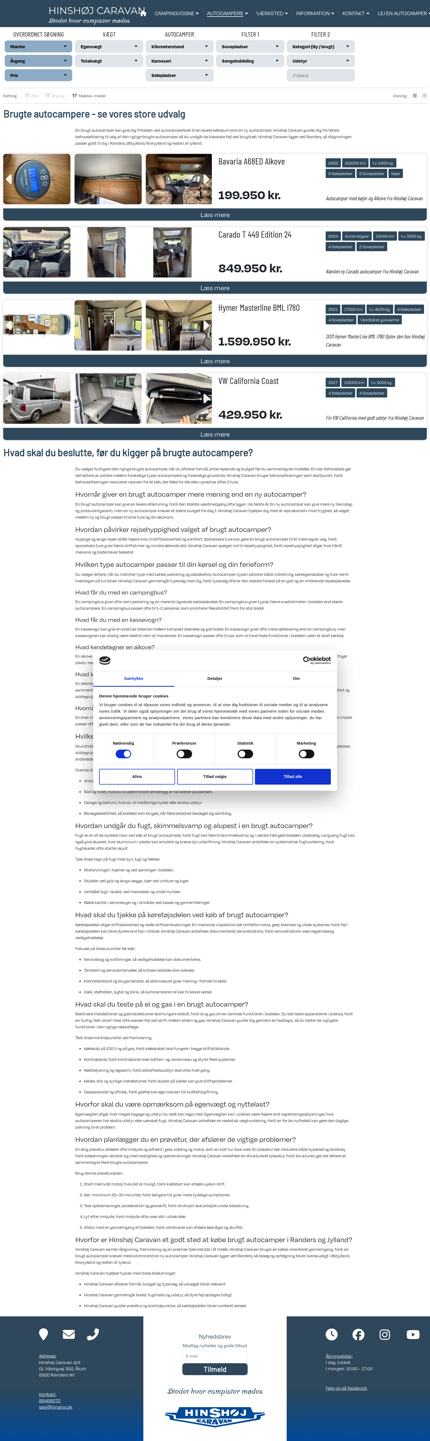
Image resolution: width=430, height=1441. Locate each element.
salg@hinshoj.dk (55, 1407)
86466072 (49, 1400)
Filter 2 (320, 34)
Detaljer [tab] (215, 678)
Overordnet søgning (38, 34)
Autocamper (179, 34)
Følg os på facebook (346, 1388)
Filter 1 (250, 34)
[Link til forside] (96, 15)
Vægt (109, 34)
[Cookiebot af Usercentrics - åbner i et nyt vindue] (307, 661)
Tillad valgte (215, 776)
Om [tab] (296, 678)
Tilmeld (214, 1369)
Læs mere (215, 214)
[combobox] (38, 46)
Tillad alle (293, 776)
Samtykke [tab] (133, 678)
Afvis (137, 776)
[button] (177, 13)
